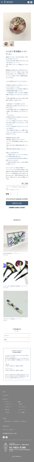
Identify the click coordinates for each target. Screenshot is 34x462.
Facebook (24, 421)
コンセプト (6, 395)
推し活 (7, 409)
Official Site (8, 421)
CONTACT (6, 426)
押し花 (20, 404)
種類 (5, 343)
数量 (7, 194)
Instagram (16, 421)
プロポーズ (8, 407)
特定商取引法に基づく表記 (10, 433)
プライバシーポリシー (8, 429)
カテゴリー (7, 338)
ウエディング (8, 404)
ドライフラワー (23, 407)
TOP (4, 392)
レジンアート (22, 409)
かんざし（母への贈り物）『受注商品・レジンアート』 (15, 289)
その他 (7, 412)
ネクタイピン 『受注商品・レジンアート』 (12, 322)
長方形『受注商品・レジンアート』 (11, 256)
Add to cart (17, 203)
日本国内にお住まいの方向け (17, 207)
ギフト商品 (22, 412)
